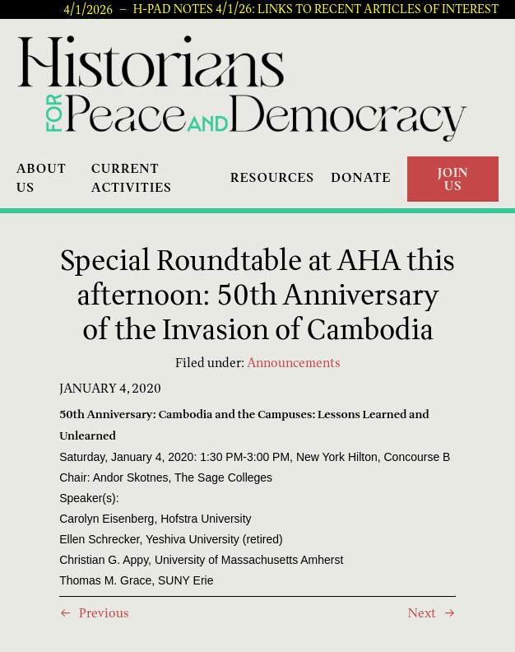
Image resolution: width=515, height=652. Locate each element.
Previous (104, 612)
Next (422, 612)
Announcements (294, 362)
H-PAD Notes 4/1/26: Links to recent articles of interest (316, 9)
